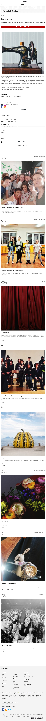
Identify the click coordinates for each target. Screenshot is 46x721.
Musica (3, 651)
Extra (14, 678)
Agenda (26, 681)
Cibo (14, 673)
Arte (3, 674)
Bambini (3, 589)
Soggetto (4, 458)
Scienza (3, 686)
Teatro (3, 685)
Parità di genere (28, 676)
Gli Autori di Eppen (27, 685)
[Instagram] (5, 106)
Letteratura (4, 680)
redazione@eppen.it (10, 703)
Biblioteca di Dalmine (5, 137)
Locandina (3, 132)
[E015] (9, 709)
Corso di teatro (6, 332)
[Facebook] (2, 106)
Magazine (26, 679)
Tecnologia (15, 682)
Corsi (2, 15)
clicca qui (13, 706)
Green (14, 685)
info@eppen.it (9, 702)
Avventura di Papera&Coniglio (9, 583)
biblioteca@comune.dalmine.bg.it (11, 104)
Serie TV (4, 677)
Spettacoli (4, 683)
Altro (14, 688)
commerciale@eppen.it (10, 704)
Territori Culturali (26, 674)
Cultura (4, 673)
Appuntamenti (16, 687)
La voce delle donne (7, 645)
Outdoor (15, 676)
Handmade (15, 684)
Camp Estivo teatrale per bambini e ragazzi (13, 207)
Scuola (14, 679)
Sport (14, 681)
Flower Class (5, 521)
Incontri (3, 465)
